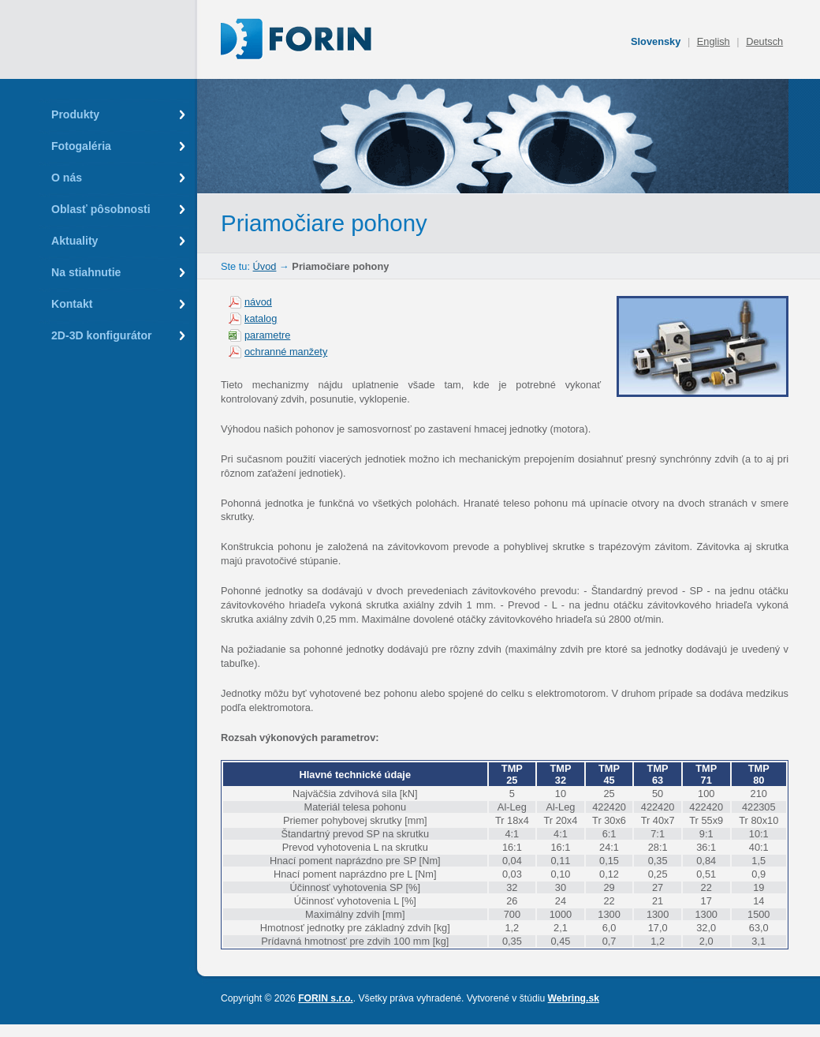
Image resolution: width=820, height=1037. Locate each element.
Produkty (75, 114)
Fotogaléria (81, 146)
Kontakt (71, 304)
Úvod (265, 266)
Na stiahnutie (86, 272)
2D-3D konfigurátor (101, 335)
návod (258, 302)
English (713, 41)
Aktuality (74, 240)
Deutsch (764, 41)
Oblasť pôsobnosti (101, 209)
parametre (267, 335)
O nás (66, 177)
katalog (260, 318)
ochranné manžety (285, 352)
